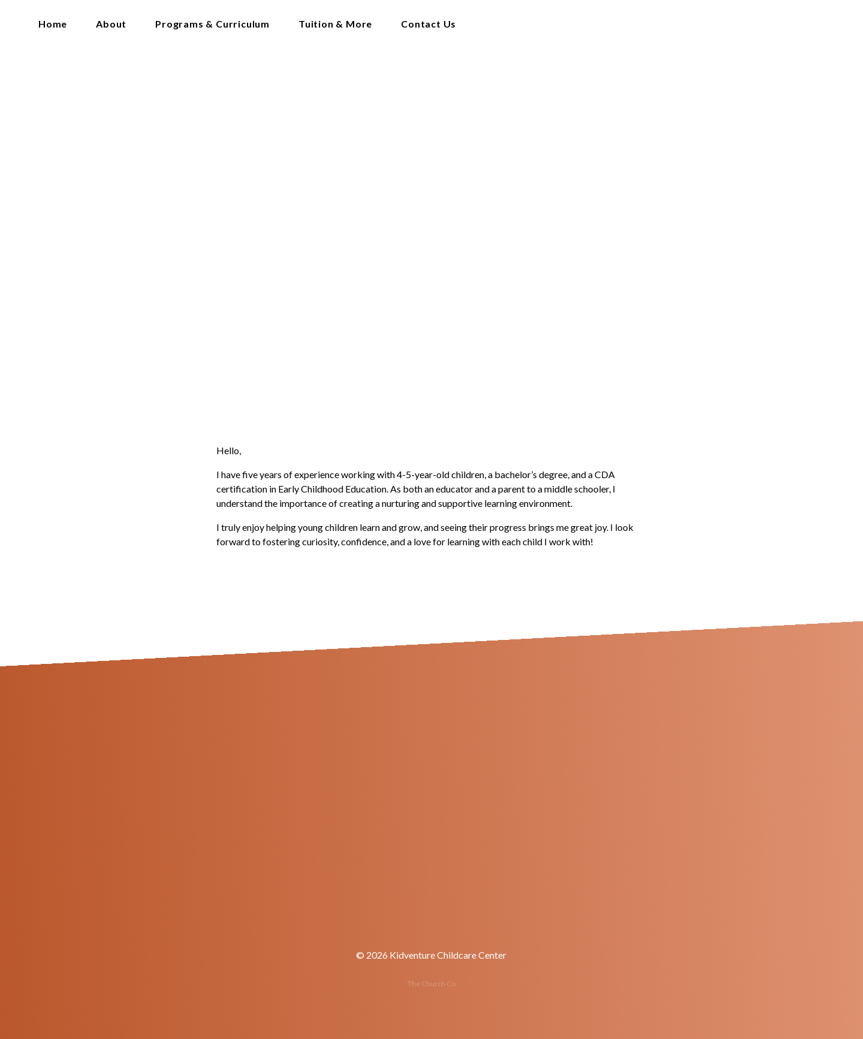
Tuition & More (335, 24)
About (111, 24)
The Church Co (431, 983)
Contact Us (428, 24)
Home (52, 24)
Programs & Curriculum (212, 24)
